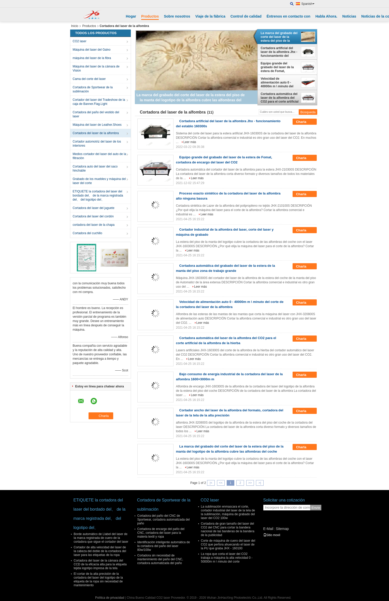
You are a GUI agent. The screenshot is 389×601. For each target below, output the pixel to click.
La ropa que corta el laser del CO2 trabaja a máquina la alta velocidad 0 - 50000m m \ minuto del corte (227, 557)
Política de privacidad (109, 597)
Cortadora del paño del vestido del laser (96, 114)
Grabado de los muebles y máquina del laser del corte (99, 181)
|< (211, 483)
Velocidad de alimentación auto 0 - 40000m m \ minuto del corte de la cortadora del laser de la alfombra (278, 82)
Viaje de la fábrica (210, 16)
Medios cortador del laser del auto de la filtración (99, 156)
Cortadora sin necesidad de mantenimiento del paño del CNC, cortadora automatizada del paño (160, 559)
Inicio (74, 26)
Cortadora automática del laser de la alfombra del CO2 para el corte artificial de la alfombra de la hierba (280, 97)
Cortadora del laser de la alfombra (96, 133)
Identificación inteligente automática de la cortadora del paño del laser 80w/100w (163, 546)
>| (259, 483)
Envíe (316, 508)
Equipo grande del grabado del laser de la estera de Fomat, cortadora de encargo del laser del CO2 (279, 67)
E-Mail (268, 529)
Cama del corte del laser (89, 79)
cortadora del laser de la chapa (94, 225)
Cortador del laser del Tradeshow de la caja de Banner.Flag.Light (99, 102)
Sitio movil (271, 535)
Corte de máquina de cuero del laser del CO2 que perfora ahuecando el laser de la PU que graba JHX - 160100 (228, 544)
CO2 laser (80, 41)
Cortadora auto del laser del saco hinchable (95, 168)
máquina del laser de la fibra (92, 58)
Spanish (307, 4)
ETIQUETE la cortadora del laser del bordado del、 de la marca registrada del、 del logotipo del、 (98, 195)
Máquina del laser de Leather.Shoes (97, 125)
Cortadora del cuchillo (87, 233)
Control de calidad (246, 16)
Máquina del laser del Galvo (92, 49)
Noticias (349, 16)
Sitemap (282, 529)
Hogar (131, 16)
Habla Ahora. (326, 16)
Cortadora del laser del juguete (93, 208)
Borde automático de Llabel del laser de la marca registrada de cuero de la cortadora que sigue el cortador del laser (101, 537)
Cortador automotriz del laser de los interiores (97, 143)
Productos (150, 16)
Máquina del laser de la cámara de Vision (96, 68)
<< (221, 483)
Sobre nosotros (177, 16)
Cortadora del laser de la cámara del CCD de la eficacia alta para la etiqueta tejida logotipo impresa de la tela (100, 564)
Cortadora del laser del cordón (93, 216)
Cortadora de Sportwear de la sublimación (93, 89)
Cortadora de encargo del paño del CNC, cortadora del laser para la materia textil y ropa (160, 532)
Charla (304, 121)
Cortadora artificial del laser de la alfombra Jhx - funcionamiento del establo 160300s (279, 52)
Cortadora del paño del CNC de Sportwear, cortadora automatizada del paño (163, 519)
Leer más (189, 142)
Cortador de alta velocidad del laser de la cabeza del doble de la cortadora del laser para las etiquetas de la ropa (100, 551)
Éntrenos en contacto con (288, 16)
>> (250, 483)
